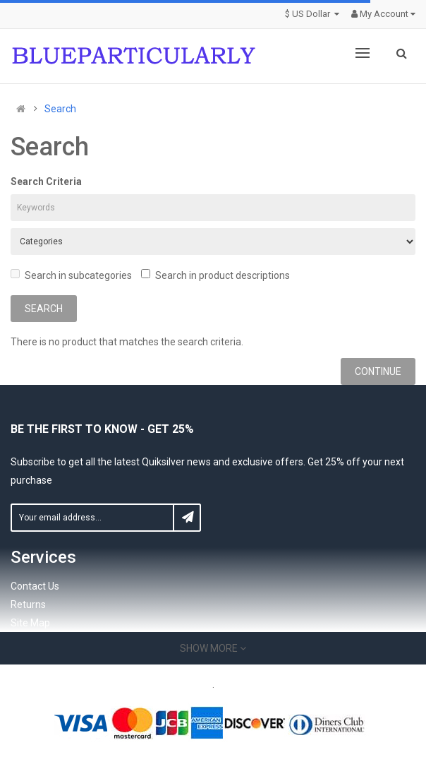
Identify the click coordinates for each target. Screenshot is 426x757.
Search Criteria (46, 181)
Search (60, 109)
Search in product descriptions (215, 275)
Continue (378, 371)
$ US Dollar (314, 13)
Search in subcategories (71, 275)
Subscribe (187, 517)
